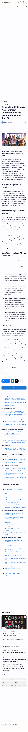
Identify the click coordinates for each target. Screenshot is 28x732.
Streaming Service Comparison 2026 (13, 489)
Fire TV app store (19, 448)
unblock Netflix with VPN (14, 412)
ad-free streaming (14, 401)
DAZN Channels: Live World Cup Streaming (14, 470)
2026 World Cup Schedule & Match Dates (14, 481)
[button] (2, 2)
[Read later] (21, 122)
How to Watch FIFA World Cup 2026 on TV (14, 468)
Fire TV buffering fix (9, 459)
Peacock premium (17, 404)
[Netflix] (7, 685)
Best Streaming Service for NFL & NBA (13, 487)
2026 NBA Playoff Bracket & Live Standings (14, 555)
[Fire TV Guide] (5, 6)
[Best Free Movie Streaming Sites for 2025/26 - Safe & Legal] (14, 622)
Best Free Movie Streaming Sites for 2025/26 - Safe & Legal (13, 634)
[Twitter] (8, 725)
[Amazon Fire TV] (20, 679)
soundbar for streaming (20, 440)
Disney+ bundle (8, 404)
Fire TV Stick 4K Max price (10, 432)
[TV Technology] (14, 6)
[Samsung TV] (20, 685)
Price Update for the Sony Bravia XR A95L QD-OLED (14, 653)
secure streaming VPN (17, 414)
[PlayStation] (5, 373)
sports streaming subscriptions (14, 398)
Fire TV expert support (17, 462)
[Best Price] (11, 650)
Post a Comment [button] (14, 388)
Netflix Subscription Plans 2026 (12, 576)
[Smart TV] (16, 650)
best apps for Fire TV (9, 448)
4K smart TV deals (8, 440)
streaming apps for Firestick (12, 449)
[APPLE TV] (7, 679)
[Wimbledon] (11, 643)
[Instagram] (5, 725)
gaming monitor (21, 442)
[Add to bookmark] (25, 617)
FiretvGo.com (7, 2)
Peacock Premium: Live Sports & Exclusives (14, 504)
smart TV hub (17, 423)
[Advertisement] (14, 24)
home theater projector (11, 442)
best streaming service (10, 396)
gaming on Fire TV (15, 434)
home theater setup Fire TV (14, 423)
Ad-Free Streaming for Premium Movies (14, 499)
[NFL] (20, 682)
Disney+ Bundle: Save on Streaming (13, 573)
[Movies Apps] (12, 631)
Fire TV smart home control (11, 421)
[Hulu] (7, 682)
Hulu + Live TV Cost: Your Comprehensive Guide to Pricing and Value (14, 660)
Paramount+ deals (9, 405)
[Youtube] (11, 725)
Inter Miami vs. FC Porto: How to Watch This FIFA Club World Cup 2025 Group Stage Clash (14, 668)
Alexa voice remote (13, 433)
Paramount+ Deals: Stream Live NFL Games (15, 507)
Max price (22, 402)
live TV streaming (15, 398)
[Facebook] (2, 725)
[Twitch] (13, 725)
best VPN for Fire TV (9, 411)
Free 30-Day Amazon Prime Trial (12, 568)
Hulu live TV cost (15, 402)
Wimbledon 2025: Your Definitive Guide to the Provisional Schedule (14, 645)
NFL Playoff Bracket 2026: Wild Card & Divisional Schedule (13, 517)
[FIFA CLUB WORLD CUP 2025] (16, 664)
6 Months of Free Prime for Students (13, 571)
